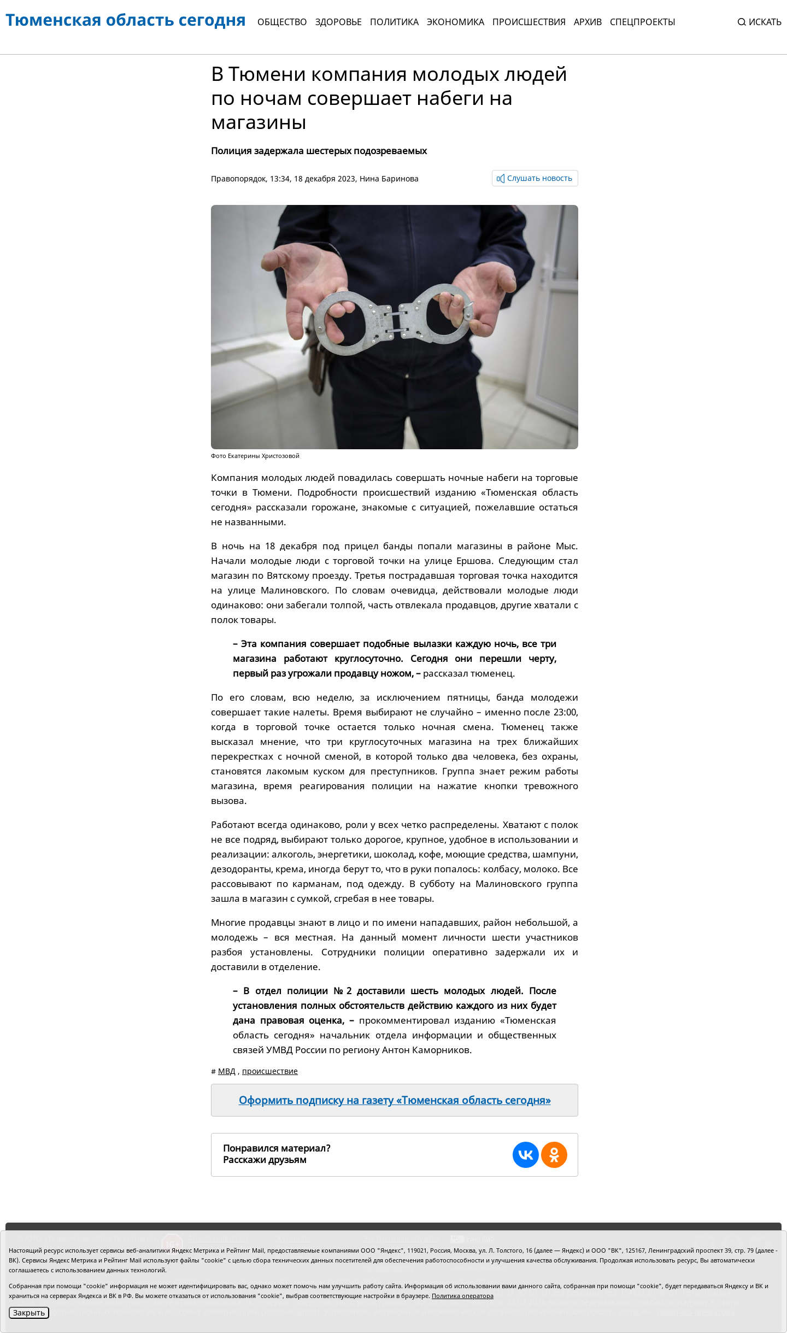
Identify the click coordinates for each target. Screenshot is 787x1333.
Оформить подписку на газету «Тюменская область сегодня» (395, 1100)
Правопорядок (238, 178)
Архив (588, 22)
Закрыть (29, 1312)
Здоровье (338, 22)
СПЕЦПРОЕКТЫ (643, 22)
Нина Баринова (389, 178)
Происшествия (529, 22)
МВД (227, 1071)
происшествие (270, 1071)
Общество (282, 22)
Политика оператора (463, 1295)
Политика (394, 22)
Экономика (455, 22)
